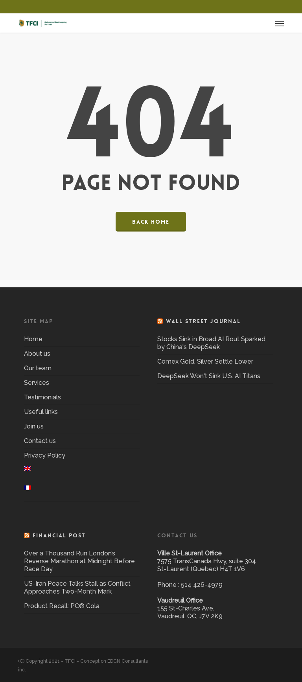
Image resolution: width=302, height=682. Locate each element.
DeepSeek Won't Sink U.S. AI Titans (208, 376)
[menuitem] (82, 472)
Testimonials (42, 397)
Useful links (41, 411)
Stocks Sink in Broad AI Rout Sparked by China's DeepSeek (211, 343)
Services (36, 382)
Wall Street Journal (203, 321)
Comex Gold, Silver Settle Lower (205, 361)
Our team (38, 368)
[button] (279, 23)
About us (37, 353)
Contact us (40, 441)
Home (33, 339)
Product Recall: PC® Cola (61, 606)
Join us (34, 426)
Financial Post (59, 535)
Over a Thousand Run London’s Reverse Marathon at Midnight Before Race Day (79, 561)
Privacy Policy (44, 455)
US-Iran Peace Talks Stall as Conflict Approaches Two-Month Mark (77, 587)
